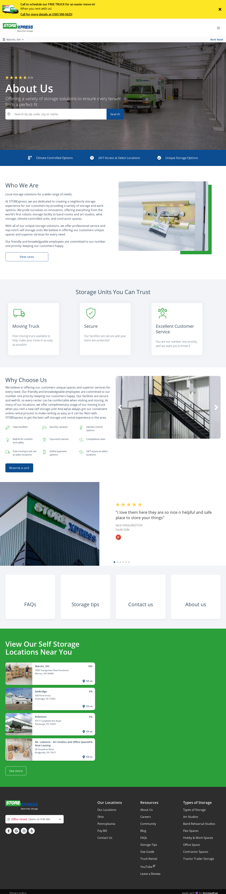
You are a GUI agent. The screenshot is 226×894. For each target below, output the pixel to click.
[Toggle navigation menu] (220, 27)
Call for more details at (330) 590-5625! (46, 14)
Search (115, 114)
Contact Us (104, 835)
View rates (27, 257)
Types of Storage (194, 807)
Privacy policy (18, 890)
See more (16, 768)
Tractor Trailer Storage (198, 856)
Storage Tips (148, 842)
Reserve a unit (19, 462)
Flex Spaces (191, 828)
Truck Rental (148, 856)
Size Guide (147, 849)
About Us (146, 807)
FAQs (143, 835)
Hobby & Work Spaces (198, 835)
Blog (143, 828)
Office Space (191, 842)
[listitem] (41, 326)
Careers (145, 814)
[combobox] (34, 816)
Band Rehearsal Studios (199, 821)
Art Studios (190, 814)
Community (148, 821)
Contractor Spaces (195, 849)
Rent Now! (216, 39)
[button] (158, 429)
